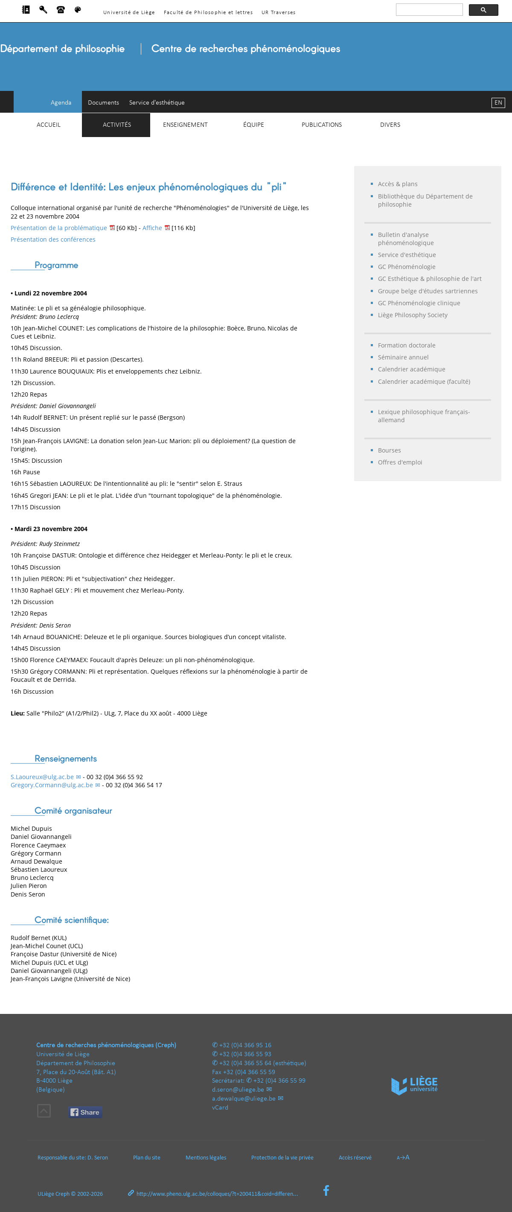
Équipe (253, 125)
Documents (103, 102)
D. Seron (97, 1158)
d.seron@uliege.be (238, 1089)
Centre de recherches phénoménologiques (245, 48)
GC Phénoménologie (407, 267)
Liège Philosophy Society (413, 315)
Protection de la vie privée (282, 1158)
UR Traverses (279, 12)
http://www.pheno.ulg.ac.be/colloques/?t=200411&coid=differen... (217, 1194)
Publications (322, 125)
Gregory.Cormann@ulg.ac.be (52, 785)
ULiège (46, 1194)
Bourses (389, 450)
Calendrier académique (411, 369)
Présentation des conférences (53, 239)
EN (498, 102)
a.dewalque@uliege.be (244, 1098)
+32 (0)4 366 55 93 (245, 1054)
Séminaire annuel (403, 357)
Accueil (49, 125)
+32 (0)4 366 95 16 (245, 1045)
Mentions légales (206, 1158)
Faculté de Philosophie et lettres (208, 12)
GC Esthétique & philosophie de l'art (430, 279)
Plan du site (146, 1158)
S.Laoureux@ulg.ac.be (42, 777)
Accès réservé (355, 1158)
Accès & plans (398, 184)
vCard (220, 1107)
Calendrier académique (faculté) (424, 381)
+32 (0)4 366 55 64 (245, 1063)
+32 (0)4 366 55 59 (249, 1072)
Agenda (61, 102)
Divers (390, 125)
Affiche (152, 228)
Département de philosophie (62, 48)
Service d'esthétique (157, 102)
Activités (117, 125)
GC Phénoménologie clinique (419, 303)
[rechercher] (428, 10)
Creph (62, 1194)
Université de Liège (129, 12)
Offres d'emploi (400, 462)
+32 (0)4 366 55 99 (279, 1081)
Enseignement (185, 125)
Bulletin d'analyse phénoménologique (406, 239)
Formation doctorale (407, 345)
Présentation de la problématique (59, 228)
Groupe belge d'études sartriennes (428, 291)
